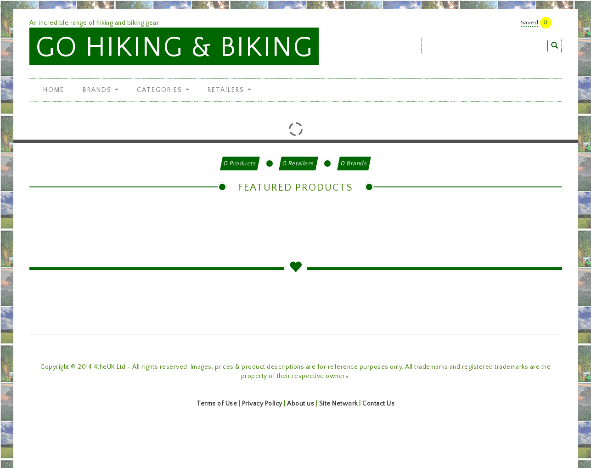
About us (300, 403)
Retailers (229, 90)
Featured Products (295, 187)
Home (53, 90)
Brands (100, 90)
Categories (163, 90)
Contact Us (378, 403)
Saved (530, 22)
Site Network (338, 403)
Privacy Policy (262, 403)
